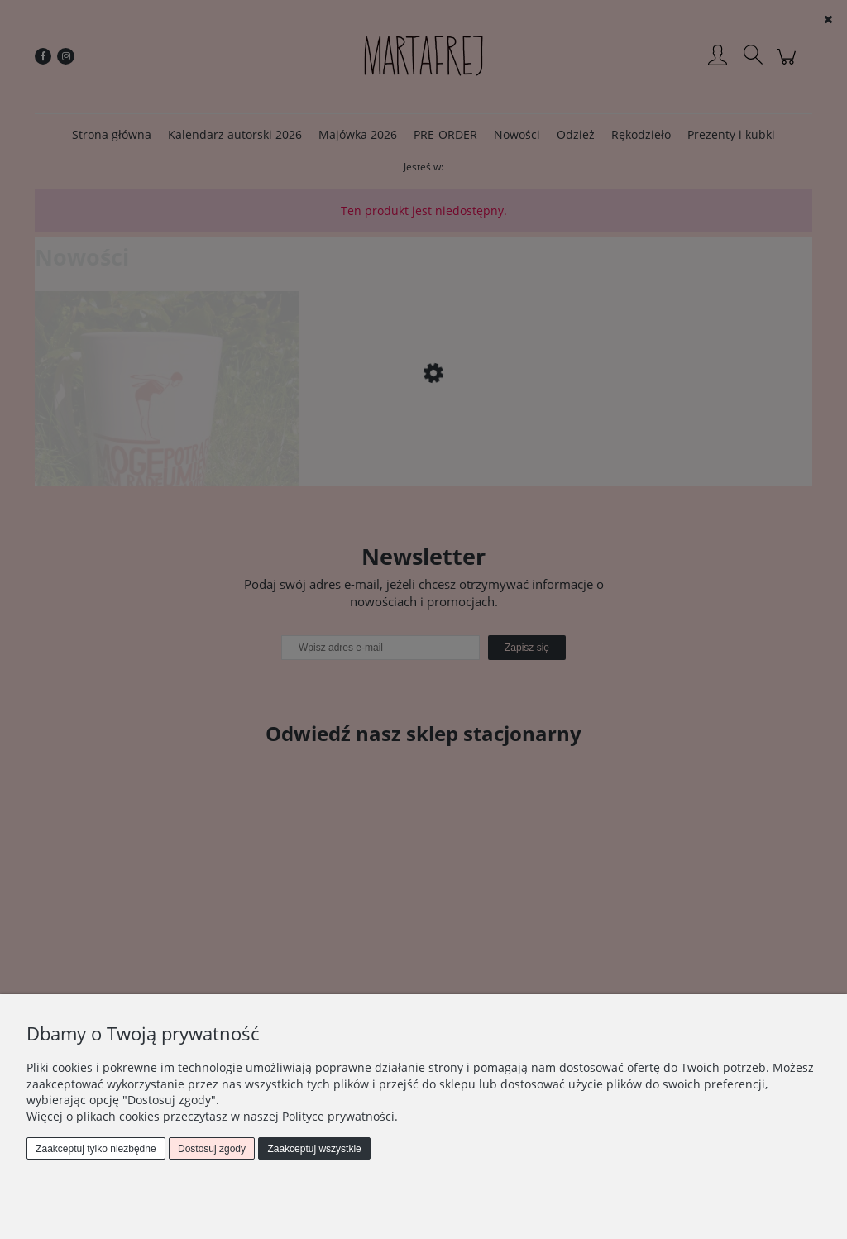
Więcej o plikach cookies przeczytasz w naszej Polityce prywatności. (212, 1116)
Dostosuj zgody (212, 1149)
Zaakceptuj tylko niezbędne (96, 1149)
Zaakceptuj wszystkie (314, 1149)
